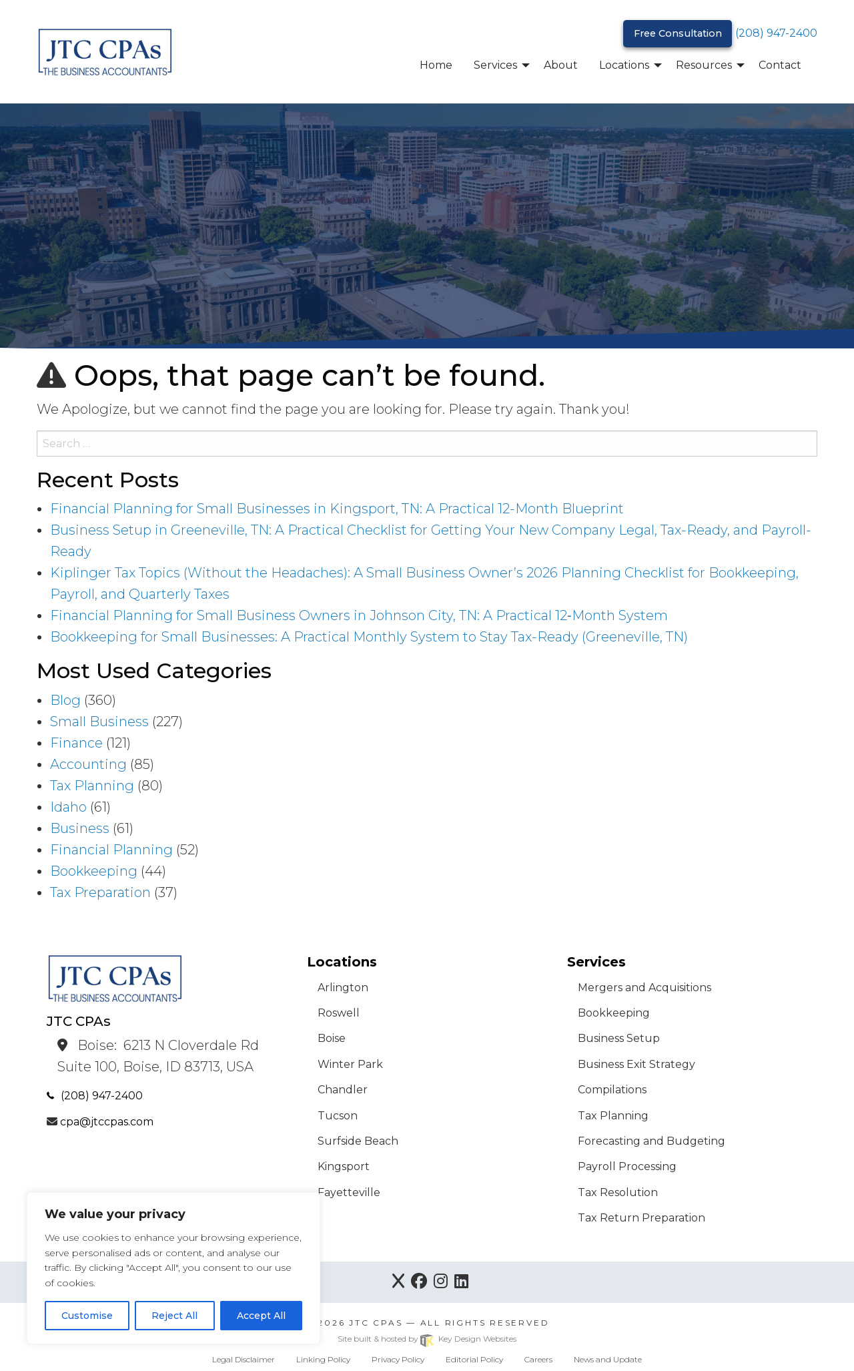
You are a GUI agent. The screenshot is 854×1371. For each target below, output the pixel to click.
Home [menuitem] (436, 65)
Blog (65, 700)
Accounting (88, 764)
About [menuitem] (561, 65)
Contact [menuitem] (780, 65)
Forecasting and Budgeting (651, 1141)
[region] (173, 1268)
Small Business (99, 722)
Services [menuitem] (495, 65)
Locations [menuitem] (624, 65)
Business (79, 828)
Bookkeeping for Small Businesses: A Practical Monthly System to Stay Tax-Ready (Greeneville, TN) (369, 637)
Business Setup (619, 1038)
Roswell (339, 1013)
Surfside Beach (358, 1141)
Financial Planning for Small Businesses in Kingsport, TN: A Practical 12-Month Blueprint (337, 509)
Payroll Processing (627, 1166)
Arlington (343, 987)
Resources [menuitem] (704, 65)
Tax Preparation (100, 892)
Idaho (68, 807)
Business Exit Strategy (636, 1064)
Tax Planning (92, 786)
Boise (332, 1038)
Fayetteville (349, 1192)
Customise (87, 1316)
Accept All (261, 1316)
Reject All (174, 1316)
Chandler (343, 1089)
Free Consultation (678, 33)
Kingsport (344, 1166)
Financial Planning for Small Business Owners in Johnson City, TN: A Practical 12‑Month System (359, 615)
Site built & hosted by (427, 1339)
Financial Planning (111, 850)
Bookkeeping (93, 871)
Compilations (612, 1089)
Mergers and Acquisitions (644, 987)
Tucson (338, 1115)
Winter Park (350, 1064)
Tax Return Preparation (641, 1217)
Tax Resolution (618, 1192)
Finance (76, 743)
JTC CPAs (375, 1323)
